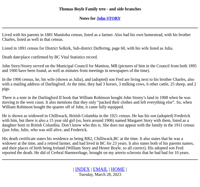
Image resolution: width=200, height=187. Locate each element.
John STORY (109, 18)
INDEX (82, 169)
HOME (118, 169)
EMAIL (100, 169)
